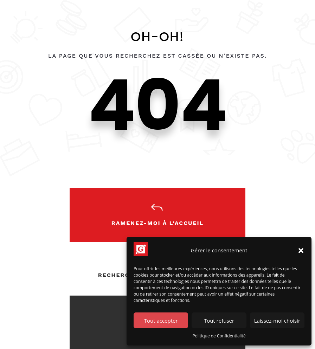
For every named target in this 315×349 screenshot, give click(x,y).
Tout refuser (219, 320)
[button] (300, 250)
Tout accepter (161, 320)
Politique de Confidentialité (218, 336)
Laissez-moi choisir (277, 320)
